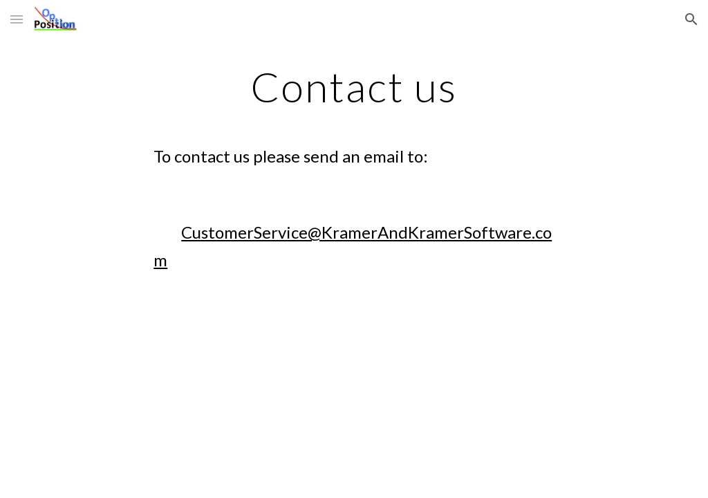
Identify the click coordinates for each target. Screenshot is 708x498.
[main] (353, 175)
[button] (16, 19)
